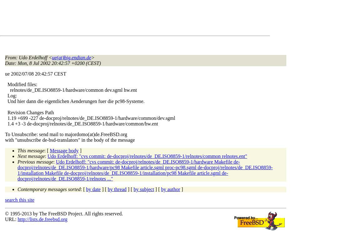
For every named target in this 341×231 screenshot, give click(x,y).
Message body (64, 150)
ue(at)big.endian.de (71, 57)
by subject (144, 189)
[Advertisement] (119, 19)
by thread (117, 189)
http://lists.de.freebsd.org (42, 219)
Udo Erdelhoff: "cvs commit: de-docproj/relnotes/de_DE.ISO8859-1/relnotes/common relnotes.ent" (147, 156)
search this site (19, 200)
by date (93, 189)
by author (170, 189)
